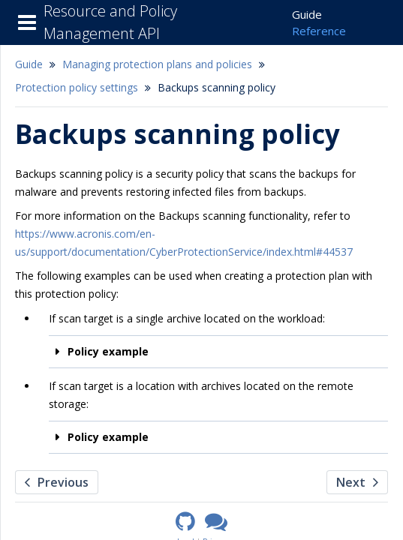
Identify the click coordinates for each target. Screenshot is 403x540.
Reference (319, 30)
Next (357, 482)
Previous (57, 482)
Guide (307, 14)
